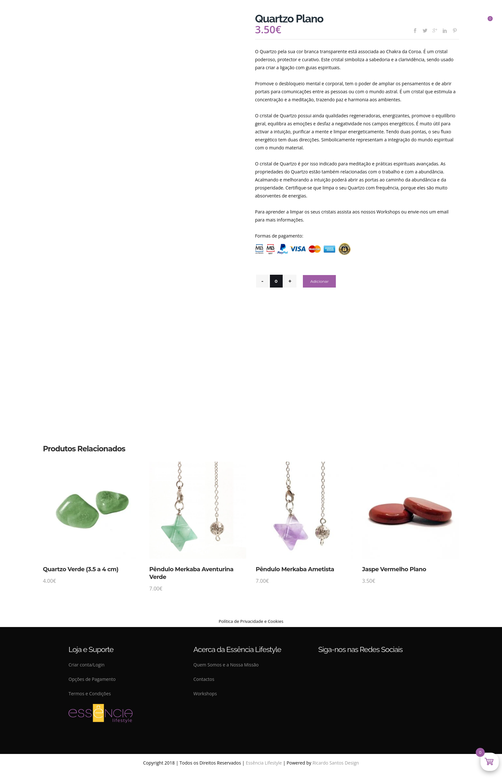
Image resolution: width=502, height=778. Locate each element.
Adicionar (319, 281)
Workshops (205, 693)
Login (98, 665)
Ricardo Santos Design (335, 763)
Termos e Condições (90, 693)
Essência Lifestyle (264, 763)
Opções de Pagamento (92, 679)
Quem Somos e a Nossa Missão (226, 665)
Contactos (203, 679)
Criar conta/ (81, 665)
